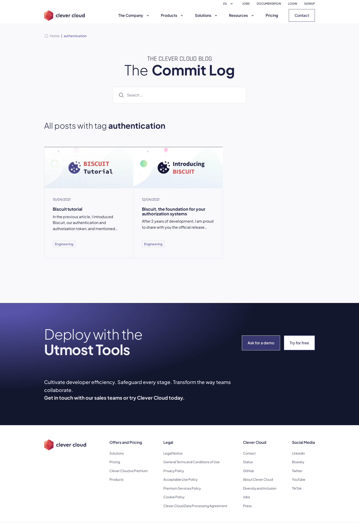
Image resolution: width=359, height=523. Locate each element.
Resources (242, 15)
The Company (134, 15)
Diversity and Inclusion (259, 488)
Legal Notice (173, 453)
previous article (76, 216)
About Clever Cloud (258, 479)
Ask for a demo (261, 342)
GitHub (248, 471)
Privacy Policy (173, 471)
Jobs (246, 497)
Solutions (206, 15)
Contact (302, 15)
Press (247, 506)
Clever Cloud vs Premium (128, 471)
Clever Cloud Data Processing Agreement (195, 506)
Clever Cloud (254, 442)
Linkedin (298, 453)
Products (172, 15)
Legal (168, 442)
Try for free (299, 342)
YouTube (298, 479)
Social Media (303, 442)
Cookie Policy (173, 497)
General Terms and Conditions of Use (191, 462)
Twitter (297, 471)
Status (248, 462)
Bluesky (298, 462)
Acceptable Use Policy (180, 479)
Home (55, 36)
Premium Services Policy (182, 488)
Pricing (272, 15)
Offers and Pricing (125, 442)
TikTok (297, 488)
